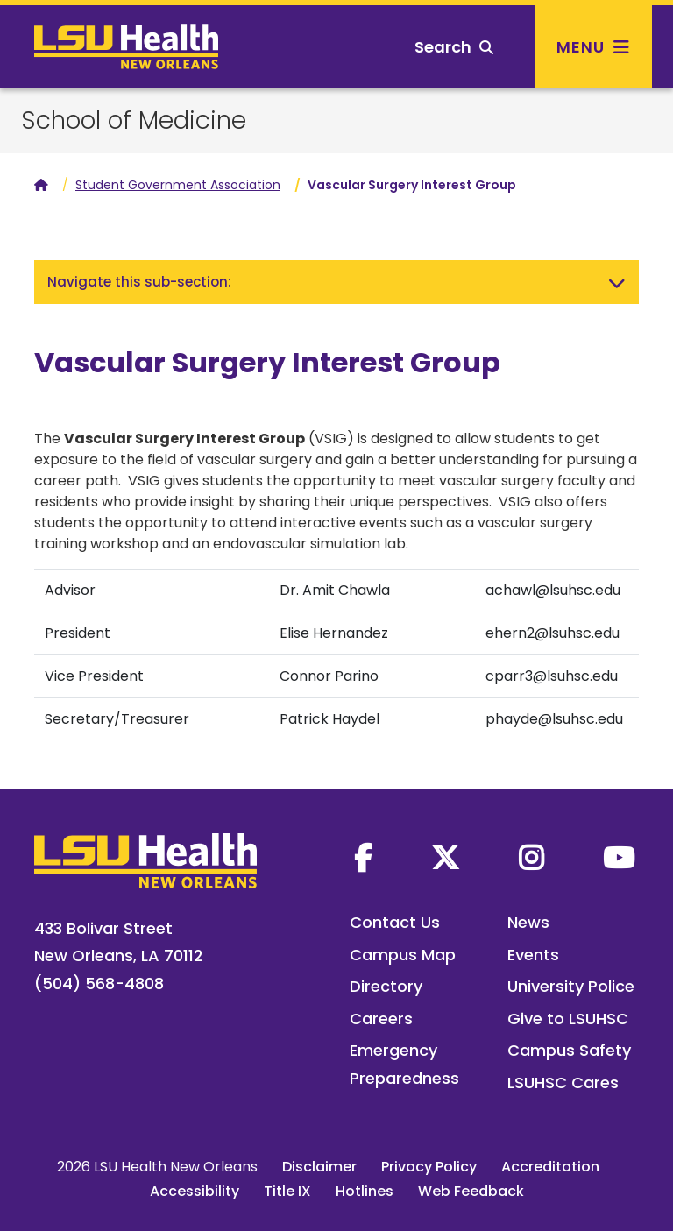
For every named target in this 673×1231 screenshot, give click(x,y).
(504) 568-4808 (99, 983)
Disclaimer (319, 1167)
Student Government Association (177, 185)
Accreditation (550, 1167)
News (528, 922)
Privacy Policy (429, 1167)
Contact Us (395, 922)
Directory (386, 986)
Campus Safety (569, 1050)
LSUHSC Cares (563, 1082)
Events (533, 955)
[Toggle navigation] (617, 282)
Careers (381, 1018)
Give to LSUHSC (567, 1018)
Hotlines (364, 1191)
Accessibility (194, 1191)
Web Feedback (471, 1191)
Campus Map (403, 955)
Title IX (287, 1191)
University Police (570, 986)
